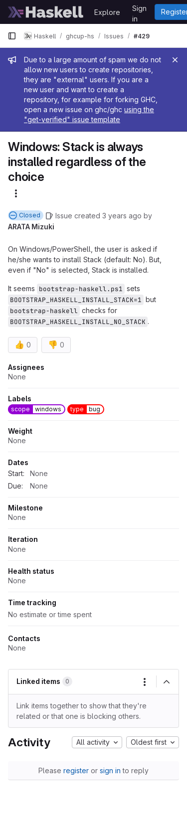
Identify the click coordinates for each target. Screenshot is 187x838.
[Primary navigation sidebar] (12, 36)
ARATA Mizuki (31, 226)
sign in (110, 770)
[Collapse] (167, 682)
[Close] (175, 60)
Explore (107, 12)
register (76, 770)
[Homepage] (45, 12)
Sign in (139, 10)
